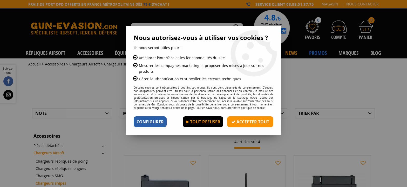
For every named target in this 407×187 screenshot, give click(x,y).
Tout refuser (203, 122)
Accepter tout (250, 122)
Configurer (150, 122)
